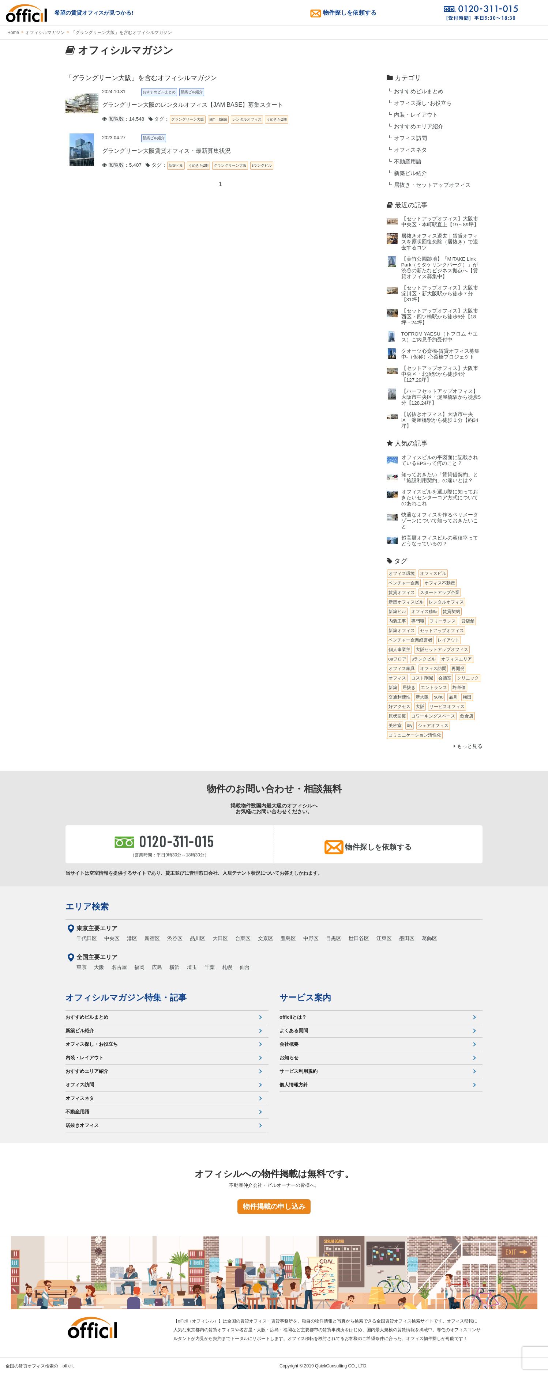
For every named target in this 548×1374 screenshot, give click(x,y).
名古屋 (119, 967)
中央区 (112, 938)
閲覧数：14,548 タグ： (135, 119)
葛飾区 (429, 938)
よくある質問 (293, 1030)
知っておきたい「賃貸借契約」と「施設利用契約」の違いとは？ (439, 477)
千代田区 (86, 938)
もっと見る (468, 746)
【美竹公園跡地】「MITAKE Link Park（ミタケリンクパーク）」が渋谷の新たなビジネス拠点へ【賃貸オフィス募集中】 (439, 267)
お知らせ (289, 1057)
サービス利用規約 (298, 1071)
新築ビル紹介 (410, 173)
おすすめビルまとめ (418, 91)
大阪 (99, 967)
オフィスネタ (410, 150)
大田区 (220, 938)
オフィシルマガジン (45, 32)
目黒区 (333, 938)
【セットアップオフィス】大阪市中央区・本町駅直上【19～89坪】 (440, 221)
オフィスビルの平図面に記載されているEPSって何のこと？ (439, 460)
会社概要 (289, 1044)
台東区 (243, 938)
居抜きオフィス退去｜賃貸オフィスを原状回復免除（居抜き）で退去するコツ (439, 241)
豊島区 (288, 938)
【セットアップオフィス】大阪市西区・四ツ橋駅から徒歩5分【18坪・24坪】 (439, 316)
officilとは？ (293, 1017)
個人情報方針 (293, 1084)
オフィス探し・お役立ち (91, 1044)
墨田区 (406, 938)
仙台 (245, 967)
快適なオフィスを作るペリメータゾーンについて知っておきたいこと (439, 520)
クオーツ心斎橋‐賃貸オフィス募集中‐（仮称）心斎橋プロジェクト (440, 354)
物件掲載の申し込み (274, 1206)
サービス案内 (305, 997)
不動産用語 (407, 161)
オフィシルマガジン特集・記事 (126, 997)
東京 (81, 967)
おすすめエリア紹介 (418, 126)
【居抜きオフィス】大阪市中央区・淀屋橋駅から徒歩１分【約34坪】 (439, 420)
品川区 (197, 938)
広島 (157, 967)
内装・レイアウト (416, 115)
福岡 (139, 967)
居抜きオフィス (82, 1125)
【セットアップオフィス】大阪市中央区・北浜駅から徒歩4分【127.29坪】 (439, 374)
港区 (132, 938)
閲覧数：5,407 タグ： (134, 165)
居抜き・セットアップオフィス (432, 185)
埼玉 (192, 967)
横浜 (174, 967)
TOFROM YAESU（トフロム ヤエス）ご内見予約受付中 (439, 336)
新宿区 (152, 938)
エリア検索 (87, 906)
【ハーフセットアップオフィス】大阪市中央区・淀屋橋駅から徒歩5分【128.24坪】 (441, 397)
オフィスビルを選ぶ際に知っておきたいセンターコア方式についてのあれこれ (439, 497)
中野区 (311, 938)
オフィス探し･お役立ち (423, 103)
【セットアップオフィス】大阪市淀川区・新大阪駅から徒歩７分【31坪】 (439, 293)
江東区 (384, 938)
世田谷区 (359, 938)
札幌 (227, 967)
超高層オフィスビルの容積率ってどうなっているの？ (439, 540)
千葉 (209, 967)
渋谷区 (175, 938)
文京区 (265, 938)
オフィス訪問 (410, 138)
